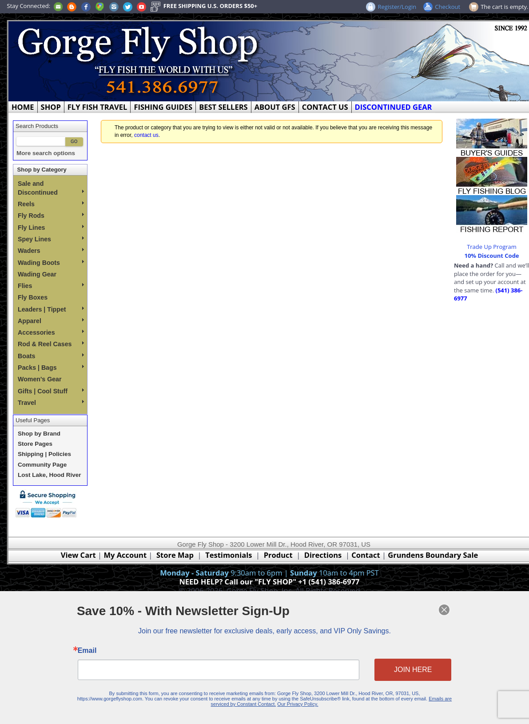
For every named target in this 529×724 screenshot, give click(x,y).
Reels (51, 204)
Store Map (175, 555)
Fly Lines (51, 227)
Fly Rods (51, 215)
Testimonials (228, 555)
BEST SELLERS (223, 107)
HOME (23, 107)
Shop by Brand (39, 433)
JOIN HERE (401, 668)
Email (100, 651)
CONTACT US (325, 107)
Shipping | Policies (44, 454)
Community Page (42, 464)
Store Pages (35, 443)
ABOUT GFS (275, 107)
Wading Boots (51, 262)
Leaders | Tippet (51, 309)
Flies (51, 285)
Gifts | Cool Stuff (51, 391)
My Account (125, 555)
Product (278, 555)
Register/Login (397, 7)
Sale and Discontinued (51, 188)
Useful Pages (33, 420)
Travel (51, 402)
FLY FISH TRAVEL (97, 107)
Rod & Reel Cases (51, 344)
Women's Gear (40, 379)
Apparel (51, 320)
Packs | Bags (51, 367)
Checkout (447, 7)
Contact (366, 555)
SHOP (51, 107)
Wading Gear (37, 274)
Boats (51, 356)
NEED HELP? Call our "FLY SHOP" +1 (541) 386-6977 (269, 581)
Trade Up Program (492, 247)
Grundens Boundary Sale (433, 555)
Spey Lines (51, 239)
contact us (146, 135)
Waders (51, 250)
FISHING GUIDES (163, 107)
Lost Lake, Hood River (49, 475)
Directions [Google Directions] (323, 555)
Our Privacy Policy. (295, 700)
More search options (45, 153)
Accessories (51, 332)
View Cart (78, 555)
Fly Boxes (33, 297)
